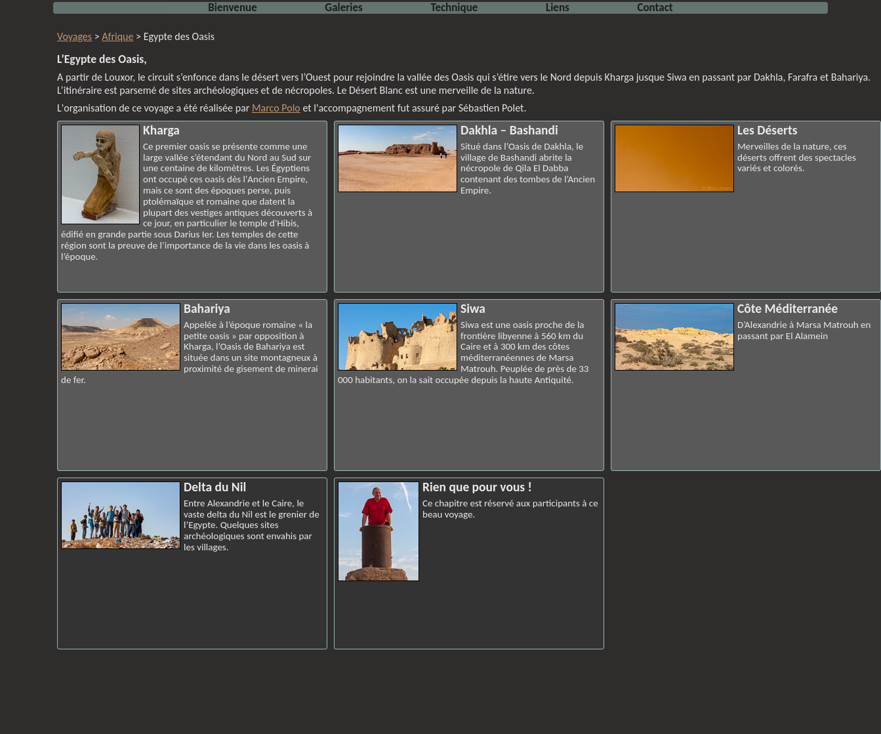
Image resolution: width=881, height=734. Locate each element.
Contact (654, 7)
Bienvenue (232, 7)
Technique (454, 7)
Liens (557, 7)
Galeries (344, 7)
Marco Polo (276, 108)
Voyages (74, 36)
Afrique (117, 36)
